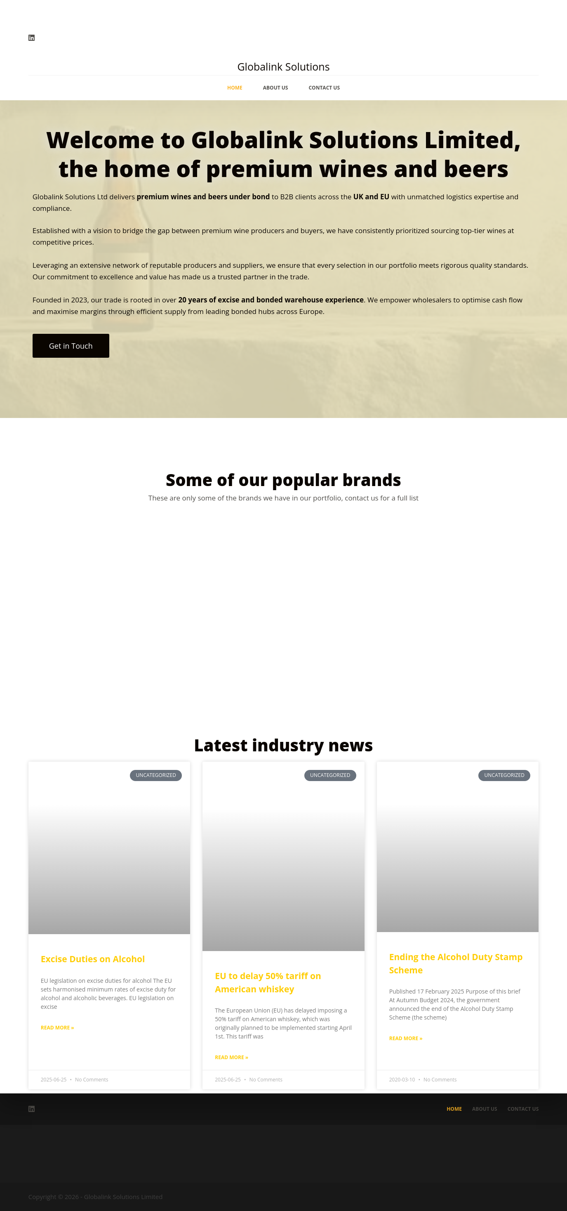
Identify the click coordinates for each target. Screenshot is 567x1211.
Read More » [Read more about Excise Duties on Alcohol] (57, 1027)
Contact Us (324, 87)
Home (234, 87)
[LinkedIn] (31, 38)
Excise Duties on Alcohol (93, 959)
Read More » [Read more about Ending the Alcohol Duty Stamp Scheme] (406, 1038)
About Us (275, 87)
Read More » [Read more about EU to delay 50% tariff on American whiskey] (231, 1057)
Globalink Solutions (283, 66)
